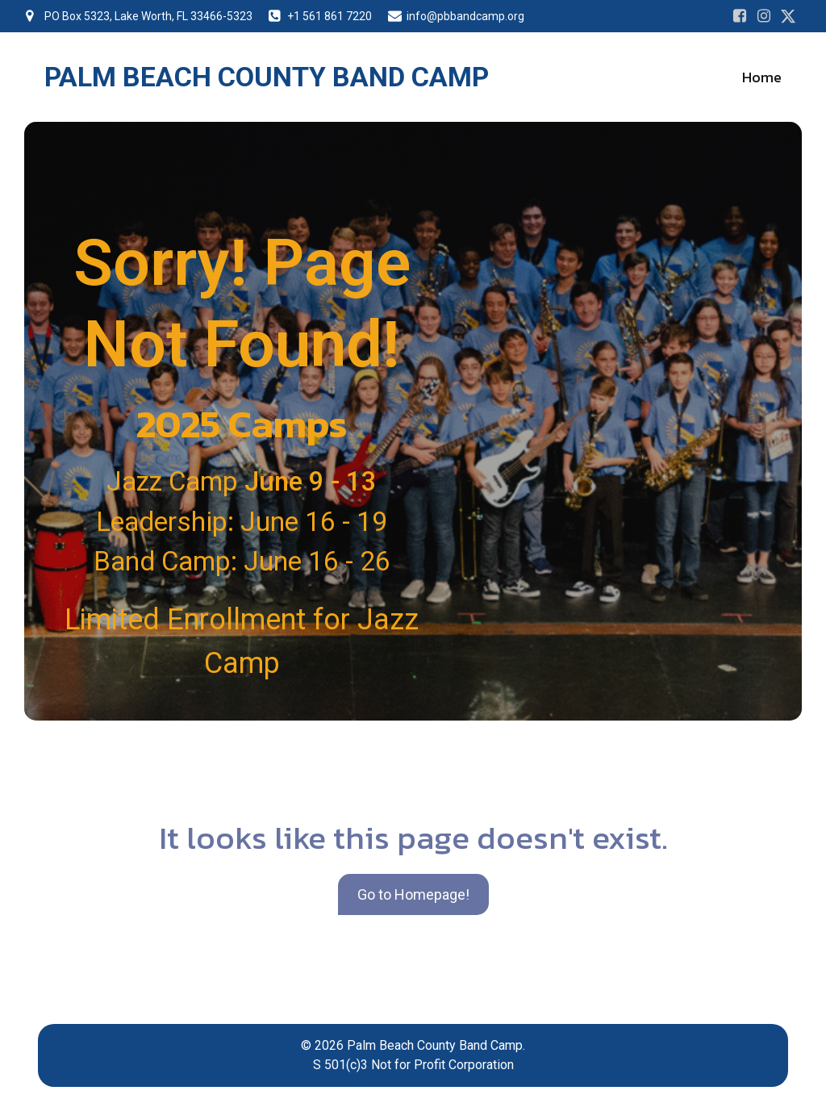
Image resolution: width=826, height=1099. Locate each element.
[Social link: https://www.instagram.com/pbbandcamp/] (764, 16)
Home (762, 77)
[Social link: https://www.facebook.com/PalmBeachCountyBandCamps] (740, 16)
